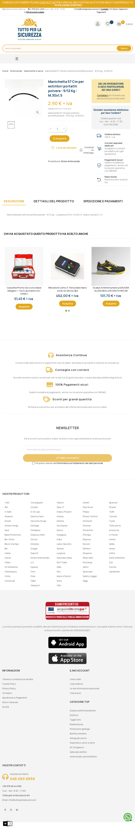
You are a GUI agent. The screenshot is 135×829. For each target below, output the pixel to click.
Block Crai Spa (12, 543)
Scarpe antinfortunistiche (83, 710)
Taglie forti (75, 719)
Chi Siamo (113, 9)
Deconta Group (38, 520)
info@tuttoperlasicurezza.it (87, 9)
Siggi (85, 580)
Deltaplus (35, 530)
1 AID (7, 502)
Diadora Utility (38, 534)
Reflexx (86, 548)
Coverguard (37, 502)
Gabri (33, 580)
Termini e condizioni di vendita (17, 679)
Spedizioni (123, 9)
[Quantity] (57, 129)
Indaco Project (64, 511)
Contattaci (102, 95)
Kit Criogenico (77, 747)
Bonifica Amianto (78, 733)
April (7, 530)
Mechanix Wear (64, 557)
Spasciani (87, 571)
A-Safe (8, 511)
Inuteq (60, 516)
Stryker (112, 507)
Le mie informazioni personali (84, 688)
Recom (86, 543)
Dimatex (35, 543)
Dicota (34, 539)
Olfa (59, 585)
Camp (8, 553)
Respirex (87, 553)
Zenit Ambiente (117, 557)
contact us (47, 2)
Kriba (59, 539)
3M (6, 507)
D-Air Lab (35, 511)
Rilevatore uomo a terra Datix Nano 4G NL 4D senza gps (67, 289)
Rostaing (87, 562)
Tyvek (112, 520)
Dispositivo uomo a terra (82, 742)
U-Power (113, 534)
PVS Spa (87, 534)
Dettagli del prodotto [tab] (54, 201)
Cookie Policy (9, 683)
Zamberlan (114, 571)
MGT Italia (62, 562)
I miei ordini (75, 679)
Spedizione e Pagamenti (14, 697)
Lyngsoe (61, 553)
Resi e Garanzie (10, 702)
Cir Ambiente (11, 566)
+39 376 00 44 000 (11, 786)
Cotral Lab (10, 580)
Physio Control (90, 516)
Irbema (60, 520)
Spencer (113, 502)
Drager (34, 548)
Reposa (87, 539)
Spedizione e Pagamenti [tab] (103, 201)
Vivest (112, 548)
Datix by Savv (37, 516)
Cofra (7, 576)
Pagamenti (101, 12)
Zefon (112, 553)
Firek (33, 576)
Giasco (60, 502)
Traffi (111, 511)
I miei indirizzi (76, 683)
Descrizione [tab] (14, 201)
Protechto (88, 530)
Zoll (111, 562)
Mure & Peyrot (64, 576)
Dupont (34, 553)
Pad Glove (88, 507)
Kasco (60, 530)
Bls (6, 548)
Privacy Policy (9, 688)
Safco (86, 566)
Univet (112, 539)
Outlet (86, 502)
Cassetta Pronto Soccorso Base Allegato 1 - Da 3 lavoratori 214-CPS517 (24, 290)
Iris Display (62, 525)
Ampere (9, 516)
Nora (59, 580)
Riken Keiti (88, 557)
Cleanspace (11, 571)
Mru (59, 571)
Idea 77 (60, 507)
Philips (86, 511)
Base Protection (13, 534)
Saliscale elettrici (78, 751)
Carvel (8, 557)
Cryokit (34, 507)
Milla (59, 566)
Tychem (113, 516)
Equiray (34, 566)
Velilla (111, 543)
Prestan (87, 525)
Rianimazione (76, 724)
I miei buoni (75, 693)
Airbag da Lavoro (78, 738)
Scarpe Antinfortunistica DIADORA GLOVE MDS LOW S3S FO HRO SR (111, 289)
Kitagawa (61, 534)
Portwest (87, 520)
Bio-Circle (9, 539)
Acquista (59, 138)
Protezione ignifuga (80, 728)
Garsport (35, 585)
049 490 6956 (22, 778)
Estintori (74, 715)
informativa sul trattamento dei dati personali (80, 463)
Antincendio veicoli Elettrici (83, 756)
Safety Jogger (90, 576)
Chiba (7, 562)
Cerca (124, 48)
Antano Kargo (11, 525)
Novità (5, 706)
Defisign (35, 525)
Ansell (8, 520)
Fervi (33, 571)
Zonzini (112, 566)
